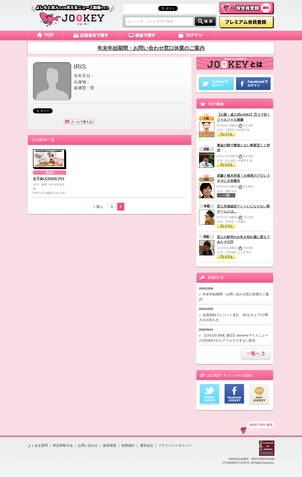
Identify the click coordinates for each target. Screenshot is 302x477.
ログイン (190, 35)
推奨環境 (109, 445)
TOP (257, 427)
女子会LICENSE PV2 (49, 178)
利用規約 (128, 445)
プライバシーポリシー (175, 445)
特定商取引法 (63, 445)
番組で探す (142, 35)
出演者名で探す (90, 35)
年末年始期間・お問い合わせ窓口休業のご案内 (151, 48)
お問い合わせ (88, 445)
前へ (99, 206)
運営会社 (146, 445)
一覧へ (255, 354)
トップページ (45, 35)
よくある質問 (38, 445)
